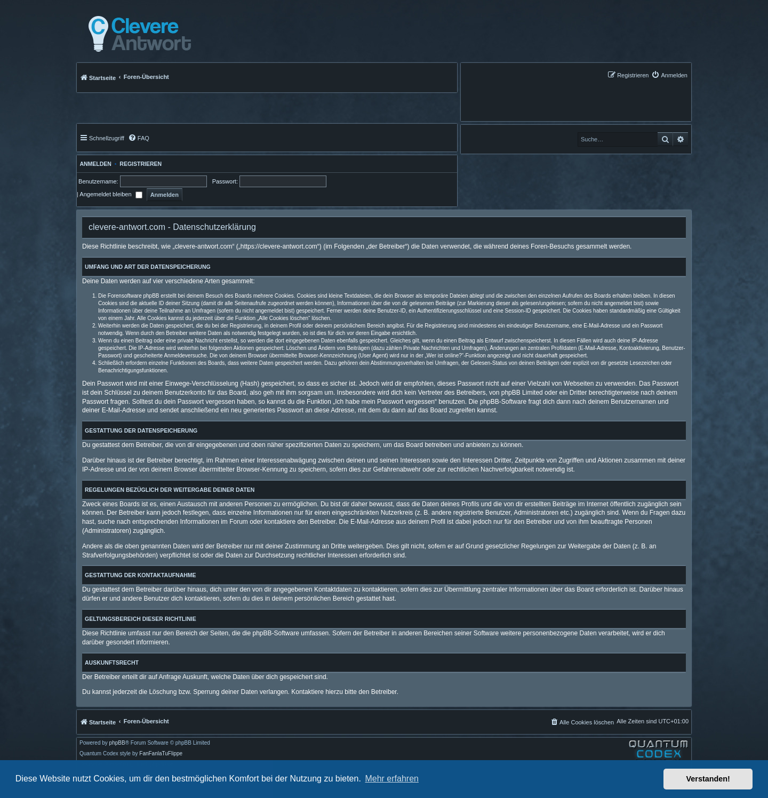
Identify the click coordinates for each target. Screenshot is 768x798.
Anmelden (94, 164)
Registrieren (140, 164)
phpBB (117, 743)
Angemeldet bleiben (110, 194)
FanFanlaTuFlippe (160, 753)
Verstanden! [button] (708, 779)
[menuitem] (669, 75)
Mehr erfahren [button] (392, 778)
